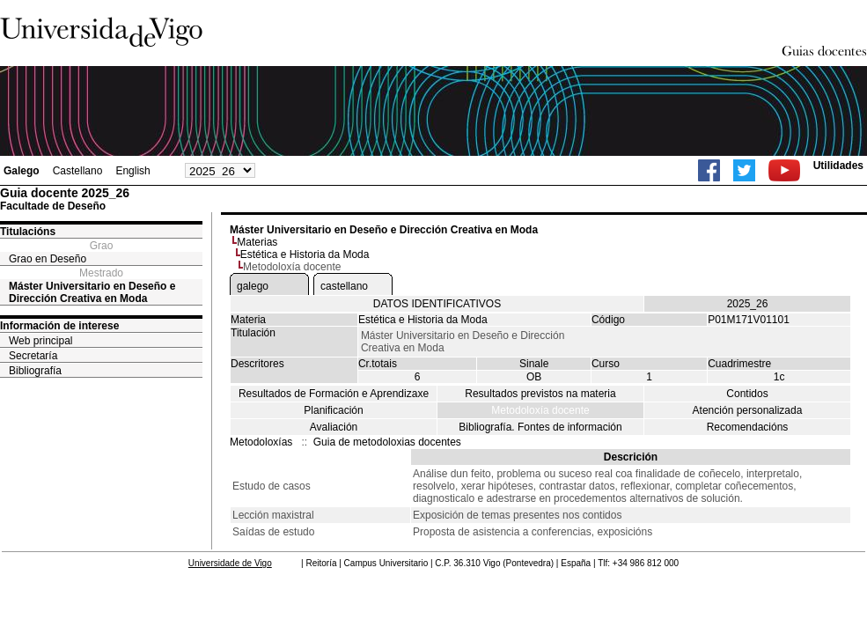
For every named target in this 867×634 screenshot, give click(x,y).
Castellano (78, 171)
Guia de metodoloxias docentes (387, 442)
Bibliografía (35, 371)
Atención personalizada (748, 410)
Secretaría (33, 356)
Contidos (747, 393)
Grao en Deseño (47, 259)
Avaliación (333, 427)
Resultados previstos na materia (540, 393)
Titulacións (27, 231)
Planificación (333, 410)
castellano (344, 286)
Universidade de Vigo (230, 563)
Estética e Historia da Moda (305, 254)
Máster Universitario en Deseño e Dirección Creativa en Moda (92, 292)
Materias (257, 242)
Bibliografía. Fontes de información (540, 427)
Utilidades (838, 165)
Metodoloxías (261, 442)
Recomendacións (748, 427)
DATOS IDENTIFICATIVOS (437, 304)
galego (252, 286)
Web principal (40, 341)
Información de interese (59, 326)
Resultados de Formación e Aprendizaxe (334, 393)
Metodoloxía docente (540, 410)
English (132, 171)
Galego (22, 171)
